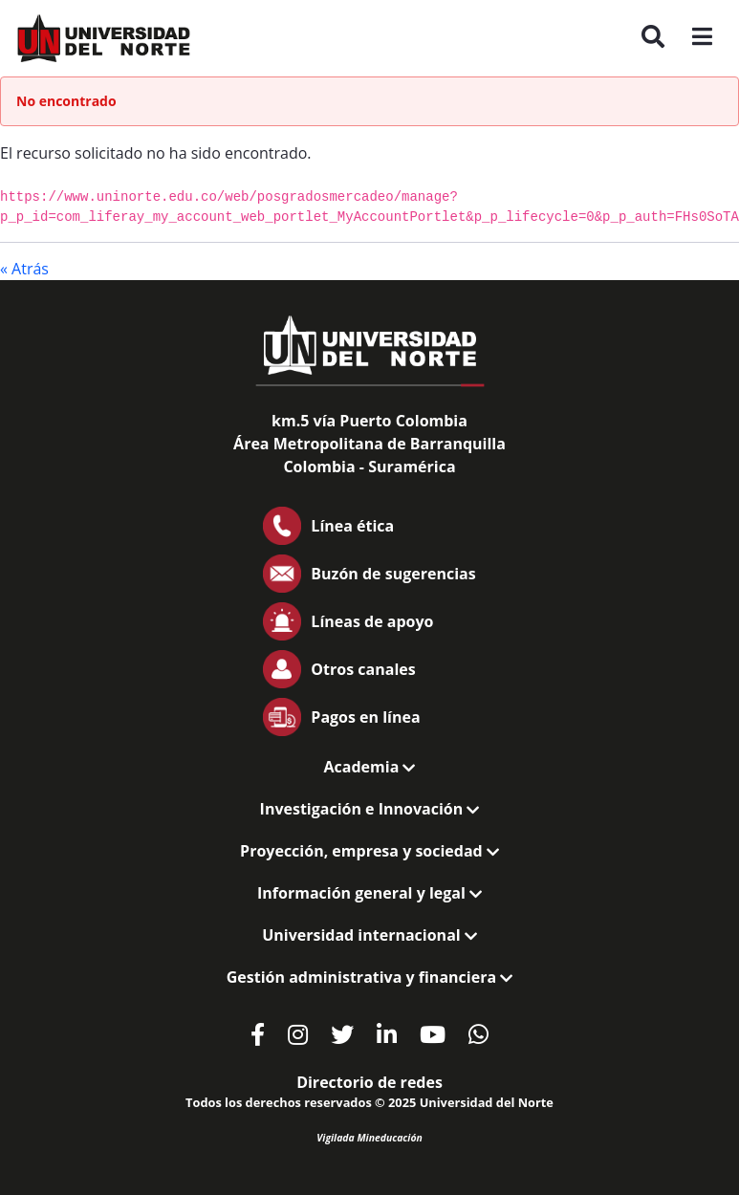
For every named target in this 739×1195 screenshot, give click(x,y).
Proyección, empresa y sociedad (369, 850)
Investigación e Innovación (370, 808)
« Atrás (24, 268)
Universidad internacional (369, 934)
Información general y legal (369, 892)
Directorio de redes (369, 1082)
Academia (370, 766)
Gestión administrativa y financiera (369, 977)
